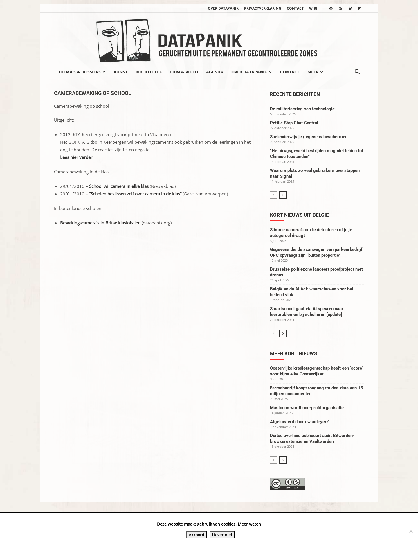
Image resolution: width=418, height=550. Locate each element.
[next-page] (283, 195)
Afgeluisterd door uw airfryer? (299, 421)
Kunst (120, 72)
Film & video (184, 72)
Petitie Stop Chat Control (294, 122)
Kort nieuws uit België (299, 215)
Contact (295, 8)
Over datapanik (223, 8)
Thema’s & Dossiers (81, 72)
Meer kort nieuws (293, 353)
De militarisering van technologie (302, 109)
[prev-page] (273, 195)
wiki (313, 8)
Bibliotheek (149, 72)
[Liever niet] (411, 531)
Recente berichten (295, 94)
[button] (357, 72)
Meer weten (249, 524)
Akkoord (196, 535)
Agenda (214, 72)
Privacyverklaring (262, 8)
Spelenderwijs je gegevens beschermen (308, 136)
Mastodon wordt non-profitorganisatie (307, 407)
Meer (315, 72)
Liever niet (222, 535)
